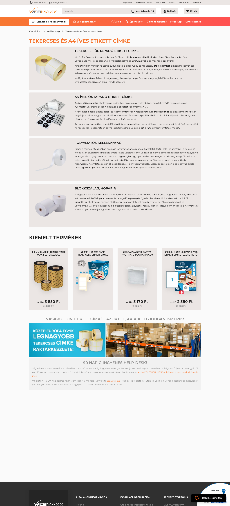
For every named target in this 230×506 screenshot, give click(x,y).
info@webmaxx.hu (59, 2)
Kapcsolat (127, 2)
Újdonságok (136, 21)
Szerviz (172, 2)
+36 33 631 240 (37, 2)
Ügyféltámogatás (157, 21)
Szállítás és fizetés (144, 2)
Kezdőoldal (35, 31)
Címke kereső (193, 21)
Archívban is (154, 11)
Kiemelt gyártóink (176, 496)
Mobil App (176, 21)
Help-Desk (160, 2)
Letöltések (184, 2)
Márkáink (196, 2)
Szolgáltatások (85, 21)
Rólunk (80, 502)
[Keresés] (114, 11)
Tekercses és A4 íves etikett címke (83, 31)
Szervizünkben (114, 390)
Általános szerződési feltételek (137, 502)
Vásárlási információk (135, 496)
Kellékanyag (53, 31)
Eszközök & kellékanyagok (49, 22)
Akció (118, 21)
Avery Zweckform (174, 502)
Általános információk (91, 496)
